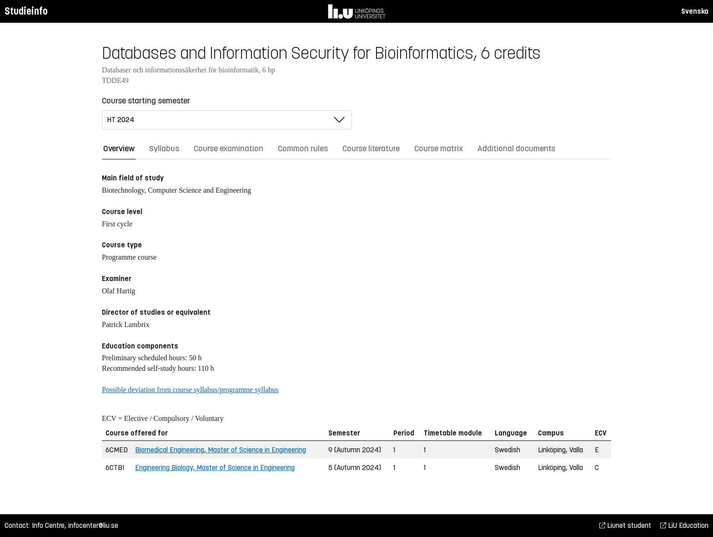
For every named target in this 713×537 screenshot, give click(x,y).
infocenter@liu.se (93, 525)
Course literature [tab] (371, 148)
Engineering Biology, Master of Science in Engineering (215, 467)
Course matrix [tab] (438, 148)
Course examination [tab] (228, 148)
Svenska (694, 11)
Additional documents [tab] (516, 148)
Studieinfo (26, 11)
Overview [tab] (119, 148)
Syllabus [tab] (164, 148)
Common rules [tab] (303, 148)
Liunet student (625, 525)
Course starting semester (146, 101)
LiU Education (684, 525)
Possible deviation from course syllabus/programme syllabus (190, 390)
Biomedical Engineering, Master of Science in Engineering (220, 449)
